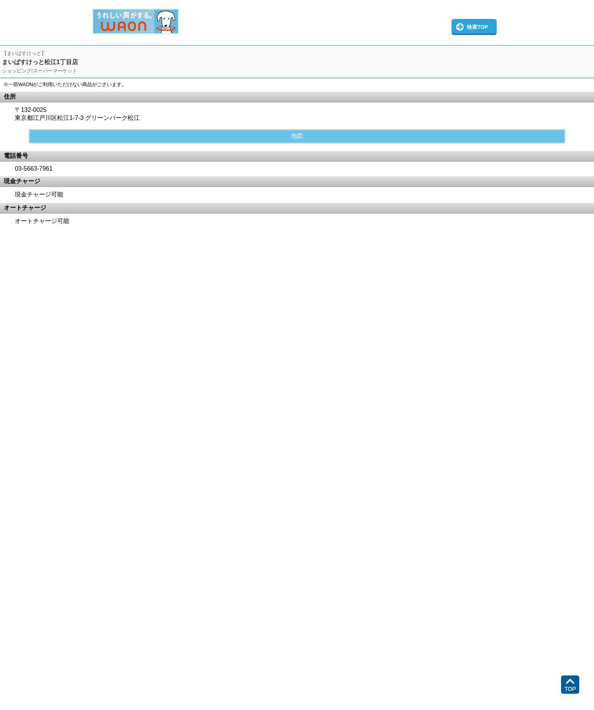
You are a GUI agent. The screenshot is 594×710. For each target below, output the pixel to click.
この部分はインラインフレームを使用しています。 (297, 23)
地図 (297, 136)
